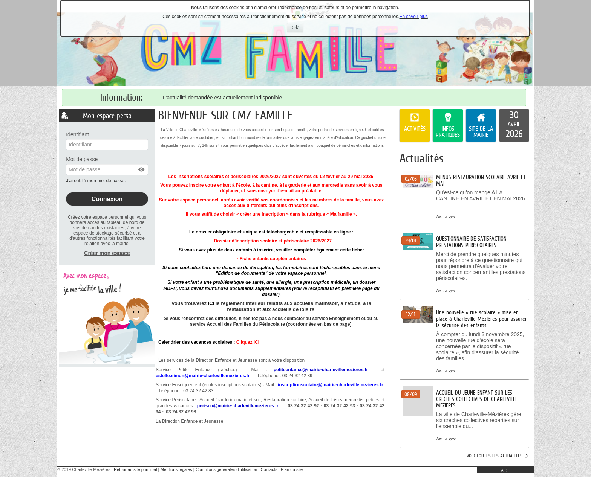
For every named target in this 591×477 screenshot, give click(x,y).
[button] (141, 169)
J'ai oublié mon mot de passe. (96, 180)
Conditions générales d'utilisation (226, 469)
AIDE (505, 470)
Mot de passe (82, 159)
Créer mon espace (107, 253)
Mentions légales (176, 469)
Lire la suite (445, 216)
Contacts (268, 469)
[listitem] (514, 125)
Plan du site (292, 469)
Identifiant (77, 134)
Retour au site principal (135, 469)
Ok (297, 28)
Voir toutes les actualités (494, 456)
